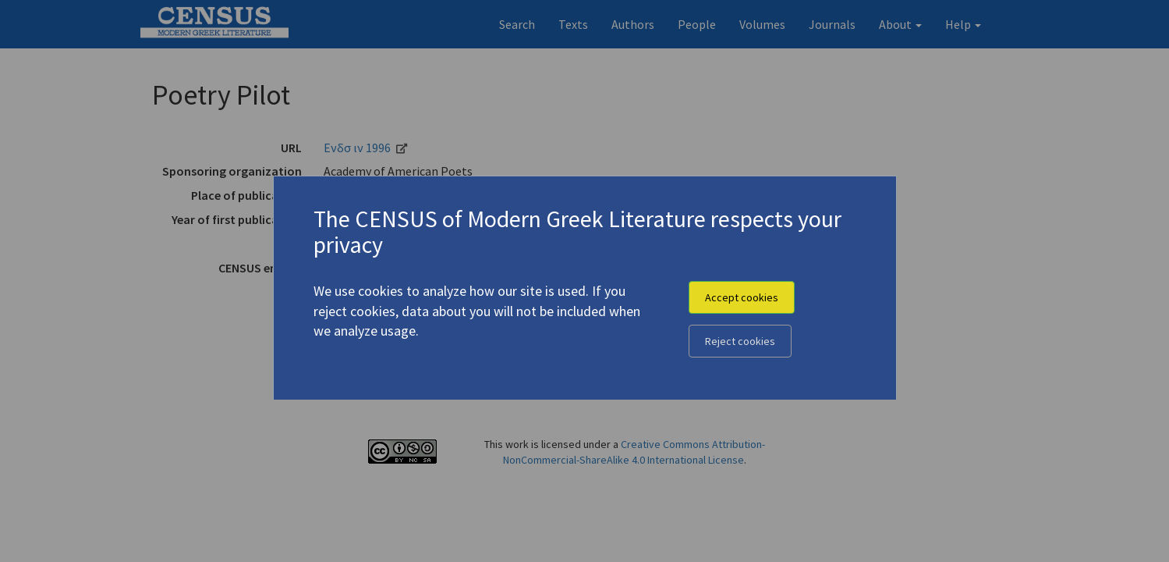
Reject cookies (740, 341)
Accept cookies (741, 297)
